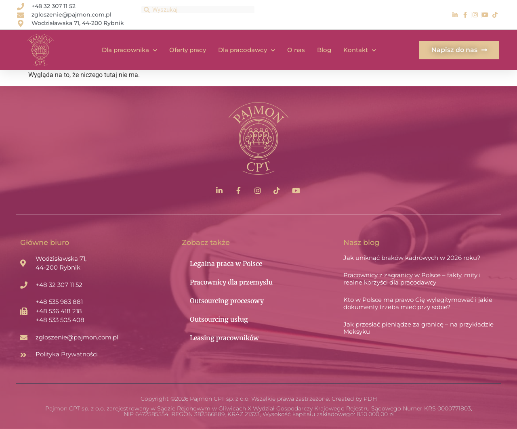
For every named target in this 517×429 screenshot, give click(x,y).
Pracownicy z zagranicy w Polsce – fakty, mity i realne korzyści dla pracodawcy (412, 278)
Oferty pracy (187, 50)
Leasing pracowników (224, 338)
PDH (370, 398)
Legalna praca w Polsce (226, 263)
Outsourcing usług (219, 319)
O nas (296, 50)
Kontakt (359, 50)
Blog (324, 50)
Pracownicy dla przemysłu (231, 282)
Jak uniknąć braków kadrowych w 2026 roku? (412, 258)
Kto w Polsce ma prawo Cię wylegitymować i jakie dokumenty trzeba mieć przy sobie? (417, 303)
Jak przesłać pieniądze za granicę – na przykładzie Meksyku (418, 327)
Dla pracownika (129, 50)
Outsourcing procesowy (227, 301)
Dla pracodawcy (246, 50)
